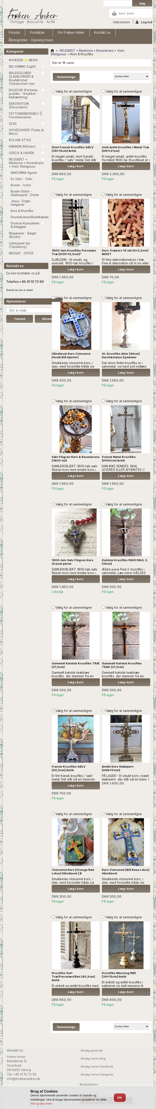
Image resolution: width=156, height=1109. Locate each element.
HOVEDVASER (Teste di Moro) (26, 131)
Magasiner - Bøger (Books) (23, 235)
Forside (14, 32)
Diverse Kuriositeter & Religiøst (25, 225)
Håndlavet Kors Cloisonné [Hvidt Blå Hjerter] (71, 355)
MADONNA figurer (24, 172)
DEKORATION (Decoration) (19, 105)
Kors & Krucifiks (22, 211)
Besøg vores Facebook (97, 1066)
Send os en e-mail (19, 290)
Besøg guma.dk (92, 1050)
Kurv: (126, 13)
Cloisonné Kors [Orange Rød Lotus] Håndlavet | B (73, 871)
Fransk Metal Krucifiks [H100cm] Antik (119, 458)
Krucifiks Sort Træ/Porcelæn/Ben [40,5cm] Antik (73, 976)
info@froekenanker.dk (23, 1079)
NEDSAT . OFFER (21, 253)
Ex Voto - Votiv (22, 179)
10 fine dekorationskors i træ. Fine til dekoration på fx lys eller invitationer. (125, 263)
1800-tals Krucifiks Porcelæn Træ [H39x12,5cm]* (74, 252)
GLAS (13, 123)
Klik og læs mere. (42, 1103)
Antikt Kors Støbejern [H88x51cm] (117, 768)
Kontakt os (102, 32)
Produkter (37, 33)
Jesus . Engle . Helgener (21, 202)
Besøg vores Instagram (97, 1074)
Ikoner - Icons (21, 185)
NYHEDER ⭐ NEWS (23, 60)
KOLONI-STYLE (20, 140)
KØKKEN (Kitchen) (22, 146)
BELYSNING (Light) (22, 66)
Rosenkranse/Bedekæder (28, 217)
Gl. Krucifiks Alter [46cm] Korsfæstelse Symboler (121, 355)
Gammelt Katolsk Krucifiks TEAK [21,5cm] (122, 665)
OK (119, 1097)
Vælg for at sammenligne (73, 91)
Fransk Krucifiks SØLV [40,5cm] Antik (69, 768)
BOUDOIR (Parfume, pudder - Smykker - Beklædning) (23, 93)
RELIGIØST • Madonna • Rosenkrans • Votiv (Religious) (26, 162)
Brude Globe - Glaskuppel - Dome (25, 193)
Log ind (143, 21)
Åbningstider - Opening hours (30, 40)
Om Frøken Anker (70, 32)
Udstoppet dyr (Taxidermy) (19, 245)
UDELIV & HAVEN (21, 153)
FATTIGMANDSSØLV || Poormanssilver (25, 115)
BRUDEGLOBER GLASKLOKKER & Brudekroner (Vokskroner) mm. (22, 78)
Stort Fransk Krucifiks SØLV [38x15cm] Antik (73, 148)
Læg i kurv (76, 166)
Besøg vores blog (93, 1058)
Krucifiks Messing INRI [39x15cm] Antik (119, 974)
